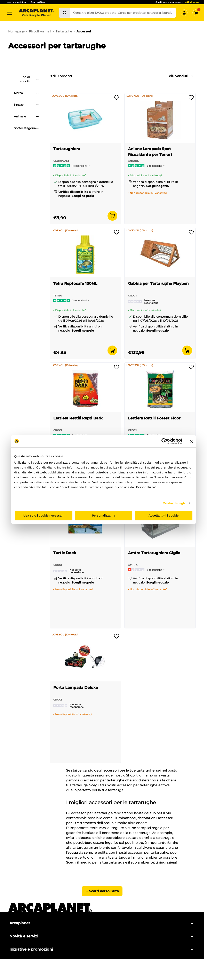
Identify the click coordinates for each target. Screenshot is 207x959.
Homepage (16, 31)
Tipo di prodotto (28, 79)
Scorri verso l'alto (102, 891)
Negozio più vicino (16, 2)
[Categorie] (9, 12)
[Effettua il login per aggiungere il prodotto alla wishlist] (116, 99)
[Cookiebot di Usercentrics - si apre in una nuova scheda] (164, 441)
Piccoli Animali (40, 31)
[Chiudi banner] (191, 441)
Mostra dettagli (174, 503)
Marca (26, 93)
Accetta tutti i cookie (164, 515)
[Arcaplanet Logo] (36, 13)
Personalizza (104, 515)
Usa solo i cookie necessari (43, 515)
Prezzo (26, 105)
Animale (26, 116)
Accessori (84, 31)
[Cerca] (64, 13)
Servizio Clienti (38, 2)
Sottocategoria (26, 128)
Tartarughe (64, 31)
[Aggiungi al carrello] (112, 216)
